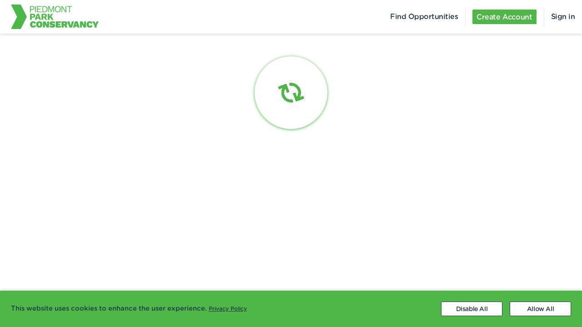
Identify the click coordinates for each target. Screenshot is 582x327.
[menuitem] (49, 16)
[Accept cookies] (540, 309)
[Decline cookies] (471, 309)
